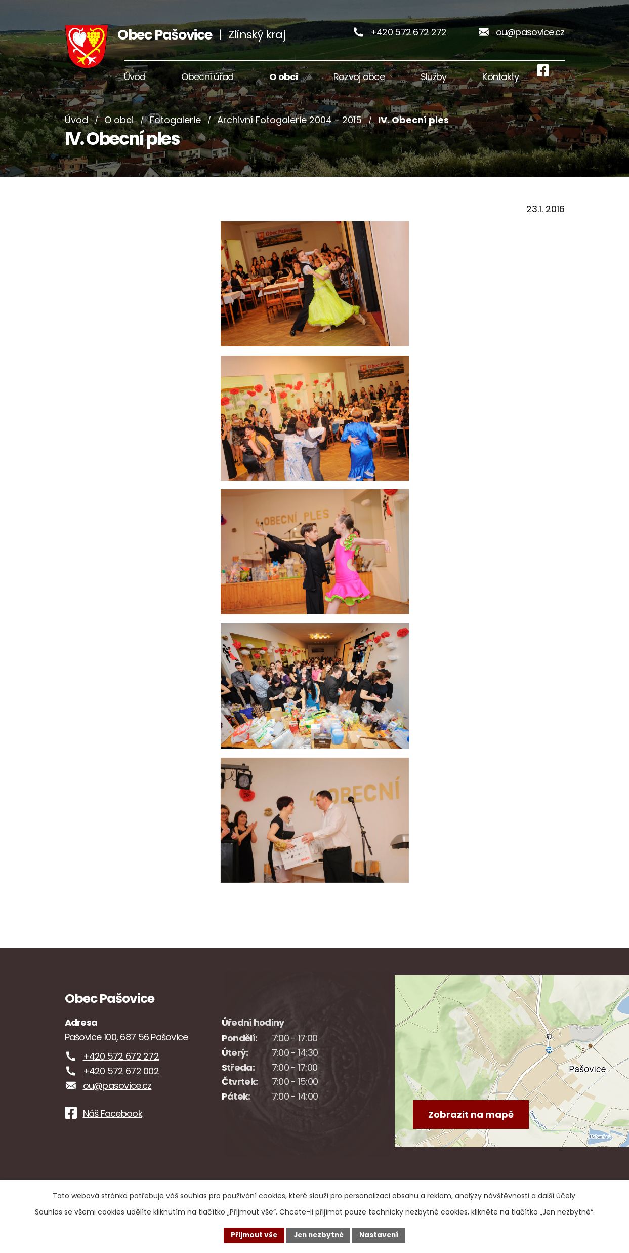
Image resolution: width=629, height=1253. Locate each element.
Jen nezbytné (318, 1235)
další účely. (557, 1195)
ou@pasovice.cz (530, 35)
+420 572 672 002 (121, 1077)
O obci (119, 127)
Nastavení (381, 1235)
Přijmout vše (252, 1235)
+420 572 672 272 (408, 35)
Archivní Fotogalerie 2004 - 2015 (289, 127)
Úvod (76, 127)
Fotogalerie (175, 127)
